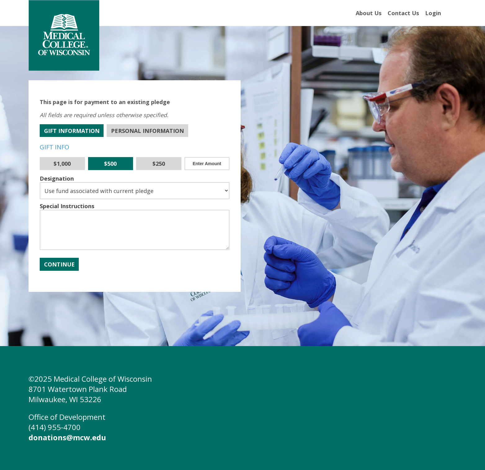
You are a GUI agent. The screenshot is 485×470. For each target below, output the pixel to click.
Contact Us (403, 13)
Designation (57, 178)
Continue (59, 264)
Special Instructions (67, 206)
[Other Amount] (207, 163)
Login (433, 13)
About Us (368, 13)
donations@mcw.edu (67, 437)
